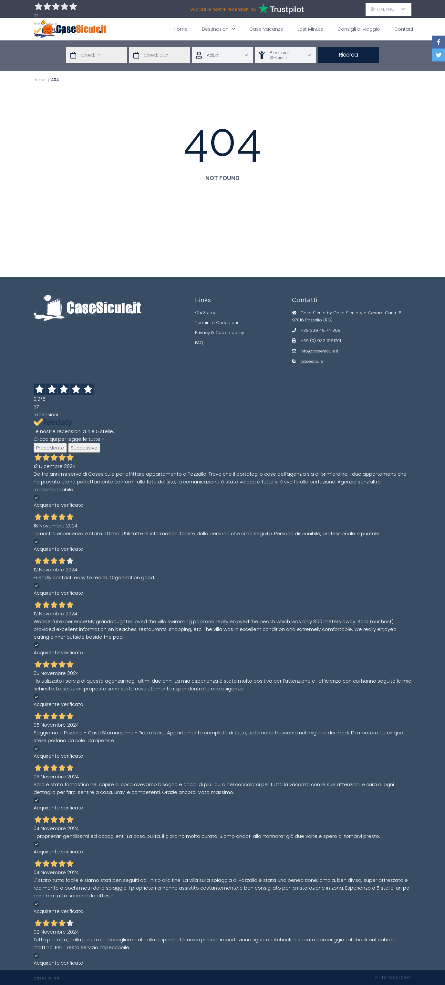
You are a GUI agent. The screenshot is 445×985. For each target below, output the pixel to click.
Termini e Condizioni (216, 322)
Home (181, 29)
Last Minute (310, 29)
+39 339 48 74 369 (320, 330)
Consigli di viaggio (358, 29)
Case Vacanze (266, 29)
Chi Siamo (206, 312)
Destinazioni (218, 29)
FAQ (199, 343)
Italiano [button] (388, 9)
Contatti (403, 29)
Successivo (84, 447)
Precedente (50, 447)
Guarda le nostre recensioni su (247, 9)
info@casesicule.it (319, 351)
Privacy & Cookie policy (219, 333)
